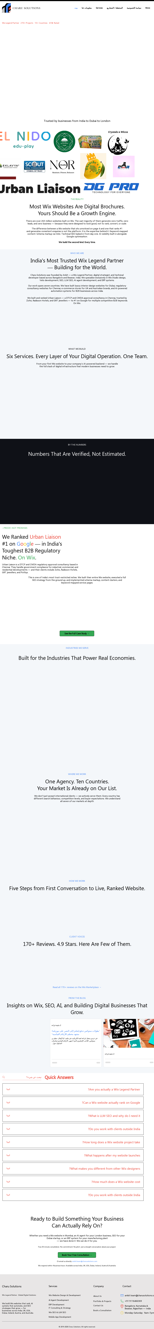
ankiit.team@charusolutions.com (84, 1261)
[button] (99, 8)
